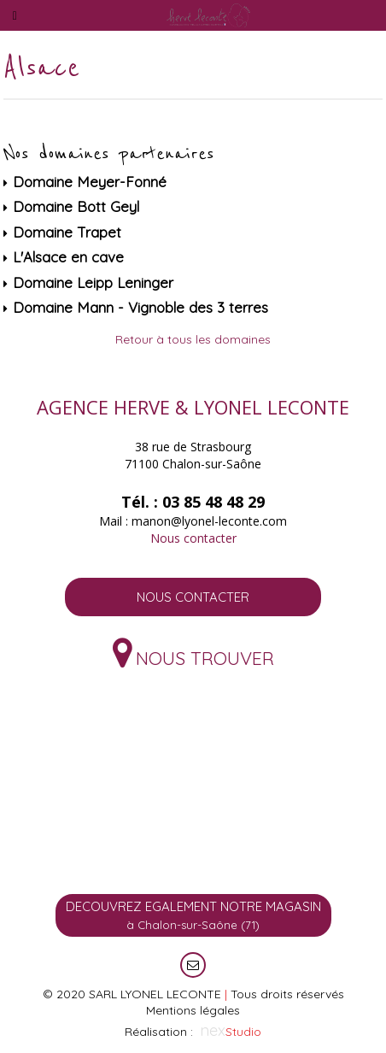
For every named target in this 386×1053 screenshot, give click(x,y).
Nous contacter (193, 538)
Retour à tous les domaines (193, 339)
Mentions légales (193, 1010)
